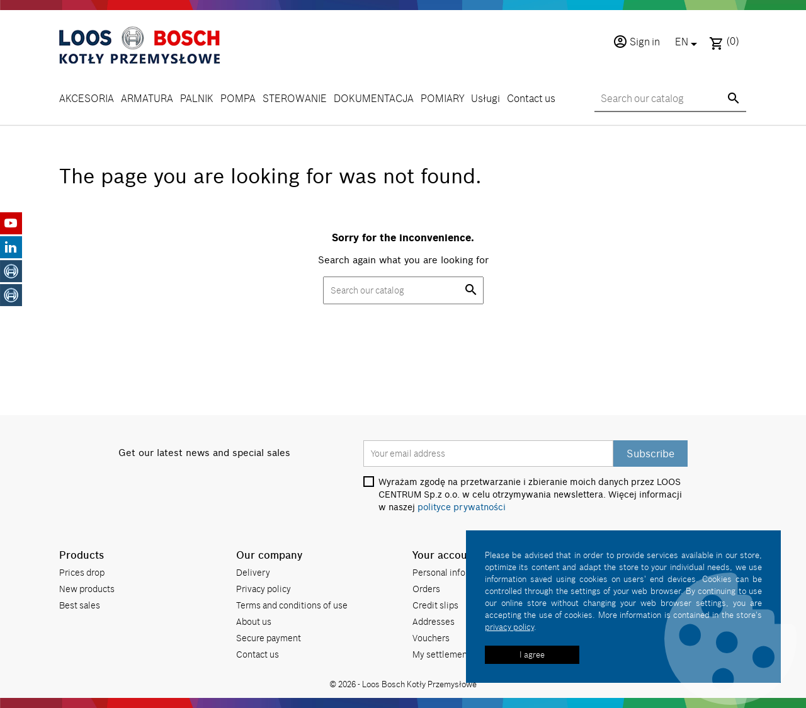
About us (253, 621)
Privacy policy (263, 588)
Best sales (79, 605)
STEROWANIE (295, 98)
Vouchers (431, 637)
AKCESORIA (86, 98)
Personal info (438, 572)
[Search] (670, 99)
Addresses (433, 621)
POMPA (238, 98)
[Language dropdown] (688, 42)
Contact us (531, 98)
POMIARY (442, 98)
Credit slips (435, 605)
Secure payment (268, 637)
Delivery (253, 572)
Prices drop (82, 572)
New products (87, 588)
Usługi (485, 98)
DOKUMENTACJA (374, 98)
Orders (426, 588)
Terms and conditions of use (292, 605)
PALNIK (196, 98)
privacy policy (509, 627)
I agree (532, 654)
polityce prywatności (461, 507)
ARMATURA (147, 98)
